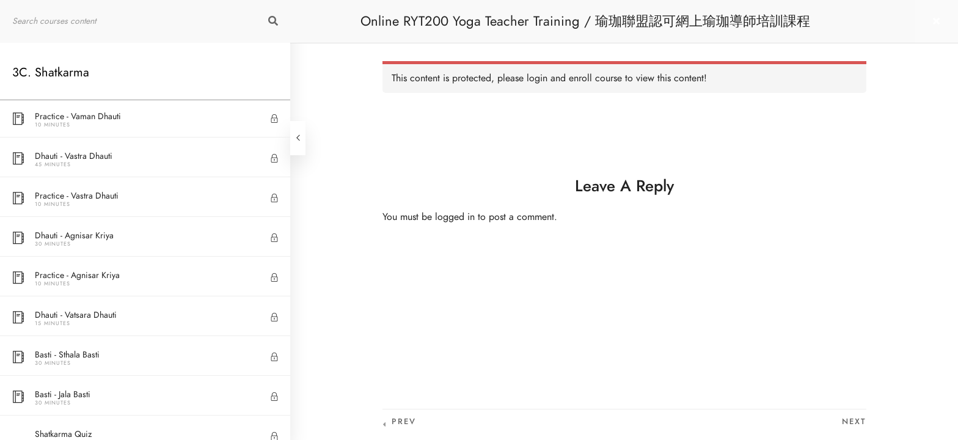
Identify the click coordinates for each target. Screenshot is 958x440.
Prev (404, 421)
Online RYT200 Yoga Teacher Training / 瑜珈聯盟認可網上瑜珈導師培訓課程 (585, 21)
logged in (455, 217)
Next (854, 421)
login (537, 78)
